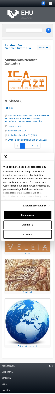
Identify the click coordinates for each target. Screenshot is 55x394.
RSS (9, 108)
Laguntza (5, 390)
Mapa (4, 384)
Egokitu (27, 224)
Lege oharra (7, 372)
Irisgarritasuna (8, 366)
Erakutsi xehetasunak (34, 205)
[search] (24, 30)
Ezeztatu (27, 234)
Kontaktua (6, 378)
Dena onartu (27, 215)
